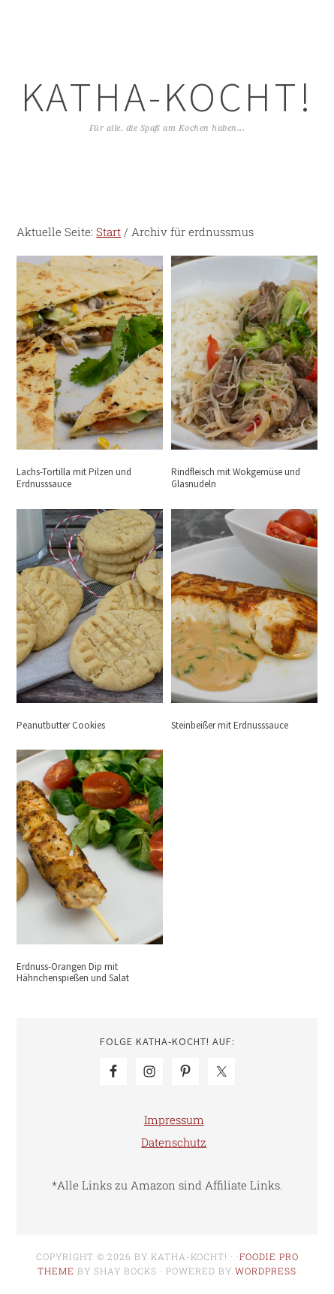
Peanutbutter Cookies (61, 725)
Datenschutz (173, 1142)
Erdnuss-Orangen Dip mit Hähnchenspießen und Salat (73, 972)
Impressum (174, 1119)
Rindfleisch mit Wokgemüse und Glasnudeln (235, 477)
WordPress (265, 1271)
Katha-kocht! (167, 97)
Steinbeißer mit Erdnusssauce (229, 725)
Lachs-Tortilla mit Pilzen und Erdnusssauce (74, 477)
